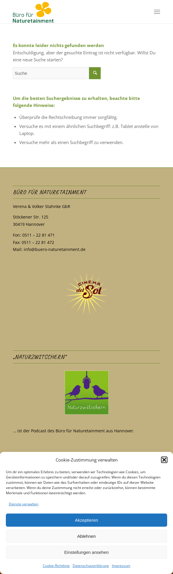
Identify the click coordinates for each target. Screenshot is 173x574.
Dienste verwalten (23, 504)
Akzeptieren (86, 520)
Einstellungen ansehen (86, 552)
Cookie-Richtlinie (56, 565)
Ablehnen (86, 536)
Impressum (121, 565)
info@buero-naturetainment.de (54, 249)
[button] (164, 460)
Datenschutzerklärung (91, 565)
